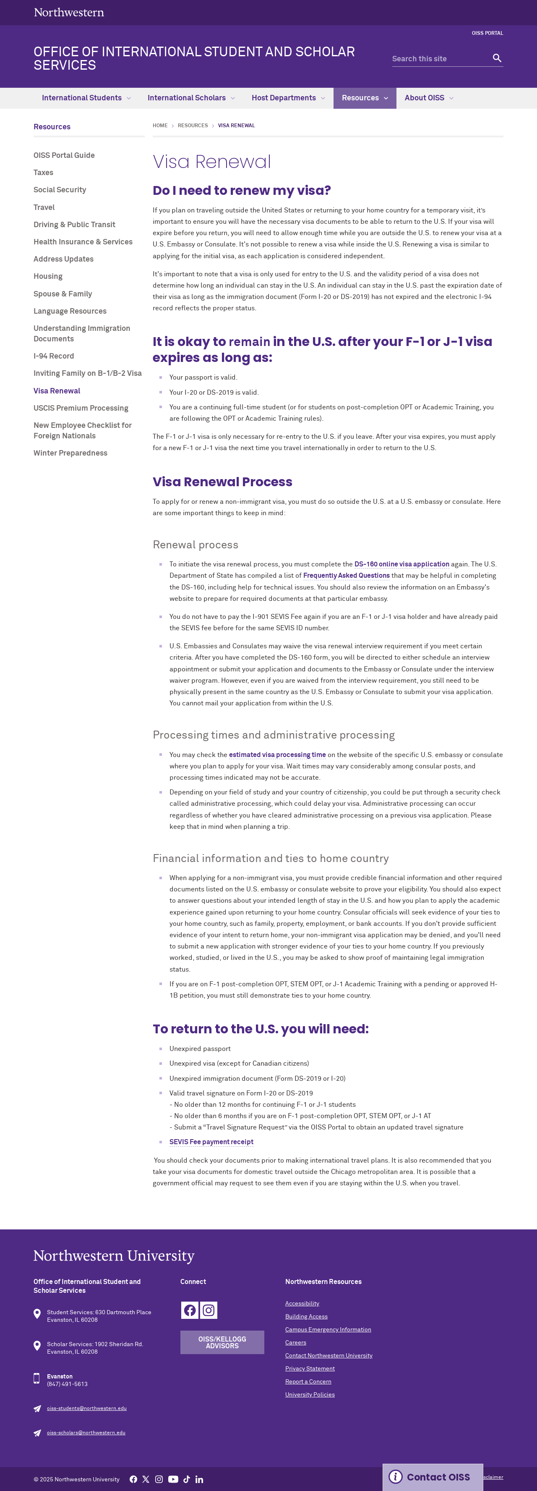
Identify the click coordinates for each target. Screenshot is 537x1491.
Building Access (306, 1317)
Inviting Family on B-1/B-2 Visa (88, 373)
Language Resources (70, 311)
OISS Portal (487, 33)
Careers (295, 1343)
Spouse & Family (63, 294)
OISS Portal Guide (64, 156)
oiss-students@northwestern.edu (87, 1408)
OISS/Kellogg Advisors (222, 1342)
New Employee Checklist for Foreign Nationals (83, 431)
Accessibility (302, 1304)
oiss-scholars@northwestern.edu (86, 1433)
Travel (44, 208)
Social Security (60, 190)
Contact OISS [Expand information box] (438, 1477)
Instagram (208, 1310)
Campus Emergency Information (328, 1330)
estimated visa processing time (277, 755)
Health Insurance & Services (83, 242)
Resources (365, 98)
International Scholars (191, 98)
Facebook (189, 1310)
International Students (86, 98)
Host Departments (288, 98)
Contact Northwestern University (329, 1356)
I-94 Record (54, 356)
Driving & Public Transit (74, 225)
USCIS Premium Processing (81, 408)
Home (160, 125)
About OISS (429, 98)
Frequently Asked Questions (346, 575)
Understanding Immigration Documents (82, 334)
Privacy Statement (310, 1369)
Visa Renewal (57, 391)
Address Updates (64, 259)
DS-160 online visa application (402, 564)
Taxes (43, 173)
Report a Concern (308, 1382)
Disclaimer (491, 1477)
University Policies (310, 1395)
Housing (48, 276)
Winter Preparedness (70, 453)
